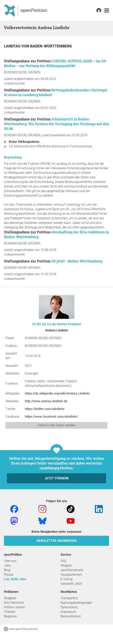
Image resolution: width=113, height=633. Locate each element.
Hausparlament (71, 574)
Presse (8, 574)
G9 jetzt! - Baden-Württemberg (76, 261)
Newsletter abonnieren (56, 541)
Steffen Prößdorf (69, 324)
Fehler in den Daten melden (56, 425)
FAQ (63, 561)
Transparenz (69, 598)
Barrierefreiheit (71, 616)
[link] (106, 10)
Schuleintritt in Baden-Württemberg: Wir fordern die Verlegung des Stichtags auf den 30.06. (56, 124)
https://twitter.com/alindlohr (44, 409)
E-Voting (66, 579)
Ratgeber (10, 598)
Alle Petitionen (14, 603)
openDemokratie (72, 570)
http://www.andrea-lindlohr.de (46, 401)
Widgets (66, 565)
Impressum (68, 612)
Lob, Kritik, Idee (15, 579)
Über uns (10, 561)
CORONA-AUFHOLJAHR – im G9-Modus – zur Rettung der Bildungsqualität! (55, 63)
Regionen (10, 616)
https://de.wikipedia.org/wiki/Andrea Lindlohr (57, 393)
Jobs (7, 565)
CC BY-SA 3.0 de (44, 324)
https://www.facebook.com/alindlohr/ (51, 416)
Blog (7, 570)
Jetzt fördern (57, 478)
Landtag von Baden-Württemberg (38, 46)
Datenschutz (69, 607)
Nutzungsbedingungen (76, 603)
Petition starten (14, 607)
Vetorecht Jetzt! (71, 584)
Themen (9, 612)
